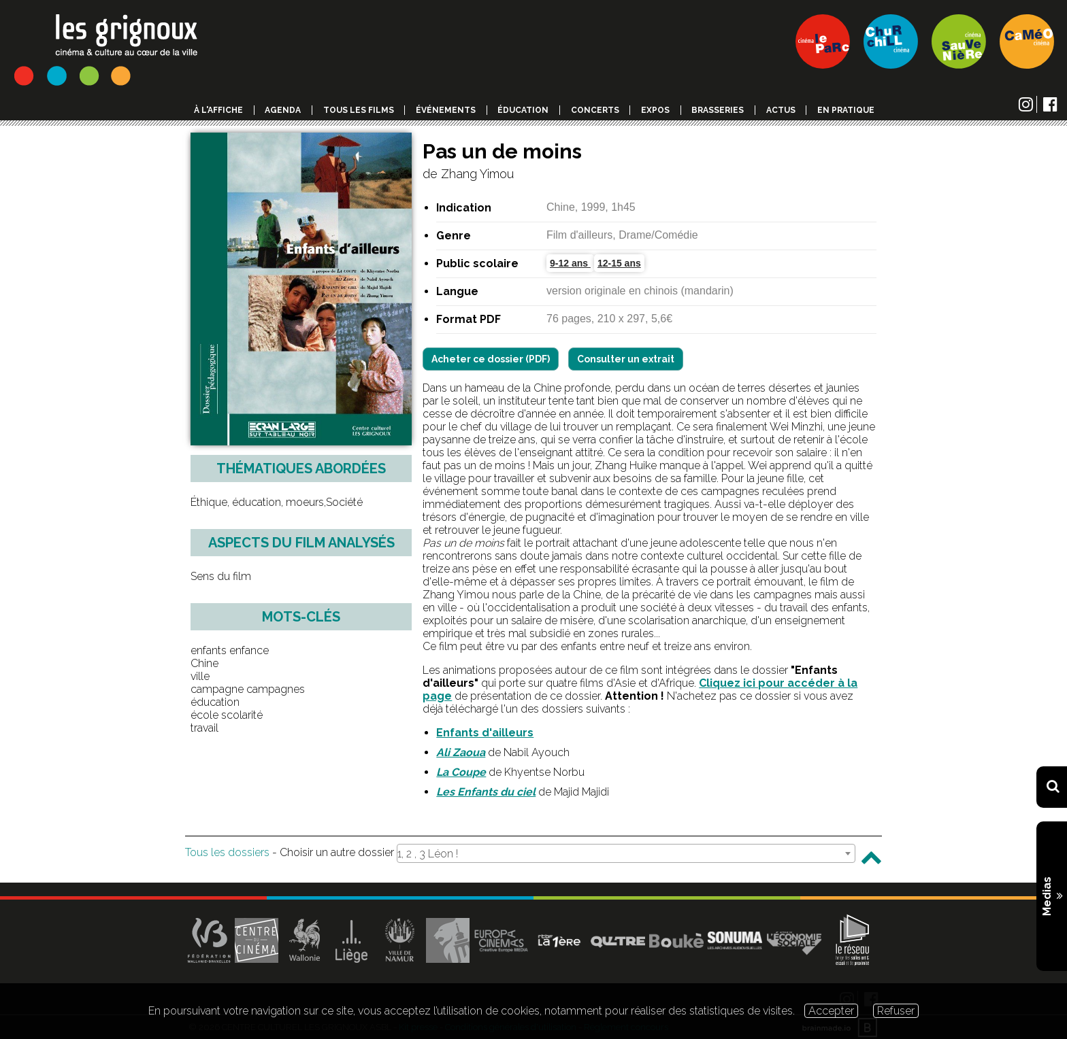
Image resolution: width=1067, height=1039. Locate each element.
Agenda (283, 110)
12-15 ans (619, 263)
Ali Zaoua (460, 752)
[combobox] (626, 853)
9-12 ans (570, 263)
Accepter (831, 1010)
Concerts (595, 110)
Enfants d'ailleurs (485, 732)
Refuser (896, 1010)
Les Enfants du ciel (486, 791)
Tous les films (358, 110)
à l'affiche (218, 110)
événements (446, 110)
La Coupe (461, 772)
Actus (780, 110)
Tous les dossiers (227, 852)
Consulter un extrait (625, 359)
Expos (655, 110)
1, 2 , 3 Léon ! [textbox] (427, 853)
